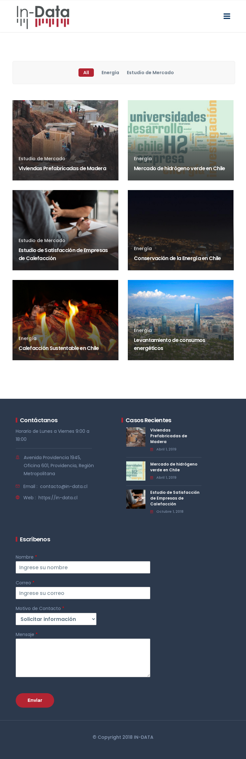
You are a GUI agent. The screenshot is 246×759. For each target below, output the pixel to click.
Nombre (26, 557)
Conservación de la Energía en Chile (177, 258)
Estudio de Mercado (150, 72)
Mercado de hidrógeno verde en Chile (179, 168)
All (86, 72)
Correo (25, 583)
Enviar (35, 700)
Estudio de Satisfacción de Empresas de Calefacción (175, 498)
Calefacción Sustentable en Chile (59, 348)
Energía (110, 72)
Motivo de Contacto (40, 608)
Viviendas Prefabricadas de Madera (62, 168)
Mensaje (27, 634)
